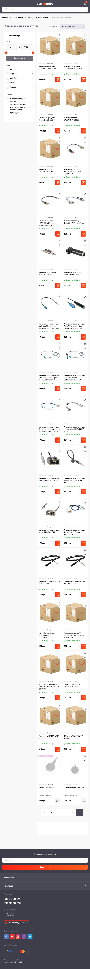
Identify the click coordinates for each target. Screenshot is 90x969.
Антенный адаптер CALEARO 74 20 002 (71, 119)
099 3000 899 (12, 903)
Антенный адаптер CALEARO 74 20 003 (46, 170)
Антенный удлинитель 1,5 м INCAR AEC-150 (74, 583)
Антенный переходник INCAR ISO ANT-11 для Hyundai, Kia (72, 171)
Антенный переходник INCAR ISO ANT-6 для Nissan (74, 222)
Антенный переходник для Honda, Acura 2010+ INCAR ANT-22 (74, 429)
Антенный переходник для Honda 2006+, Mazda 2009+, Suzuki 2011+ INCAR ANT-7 (49, 429)
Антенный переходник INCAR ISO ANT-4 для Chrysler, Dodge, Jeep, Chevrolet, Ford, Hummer (48, 223)
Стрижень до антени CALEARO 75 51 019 (72, 686)
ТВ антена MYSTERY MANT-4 (49, 737)
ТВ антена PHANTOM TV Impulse (73, 737)
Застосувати (19, 58)
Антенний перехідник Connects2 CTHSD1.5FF (47, 67)
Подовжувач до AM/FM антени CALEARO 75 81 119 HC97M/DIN (49, 687)
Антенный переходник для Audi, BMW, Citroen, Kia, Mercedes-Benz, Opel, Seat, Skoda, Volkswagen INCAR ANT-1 (49, 326)
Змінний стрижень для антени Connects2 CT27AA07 (47, 635)
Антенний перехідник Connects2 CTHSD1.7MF (73, 67)
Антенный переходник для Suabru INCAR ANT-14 (49, 531)
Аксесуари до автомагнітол (38, 18)
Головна (5, 18)
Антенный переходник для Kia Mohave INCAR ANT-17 (49, 480)
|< (44, 813)
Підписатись (45, 867)
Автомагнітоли (18, 18)
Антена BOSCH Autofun (47, 788)
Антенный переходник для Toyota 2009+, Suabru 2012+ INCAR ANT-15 (74, 532)
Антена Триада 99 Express (74, 788)
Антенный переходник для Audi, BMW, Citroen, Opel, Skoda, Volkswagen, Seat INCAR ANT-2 (49, 377)
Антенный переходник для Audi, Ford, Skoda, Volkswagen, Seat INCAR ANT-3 (74, 377)
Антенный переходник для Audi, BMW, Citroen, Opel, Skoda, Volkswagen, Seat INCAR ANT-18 (74, 326)
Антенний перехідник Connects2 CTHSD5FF (47, 119)
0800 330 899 (12, 899)
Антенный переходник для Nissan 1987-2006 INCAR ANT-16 (74, 481)
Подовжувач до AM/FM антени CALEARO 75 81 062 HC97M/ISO (74, 635)
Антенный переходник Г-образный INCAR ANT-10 (73, 273)
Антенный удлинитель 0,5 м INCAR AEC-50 (49, 583)
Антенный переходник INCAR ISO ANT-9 (47, 273)
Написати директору (18, 923)
